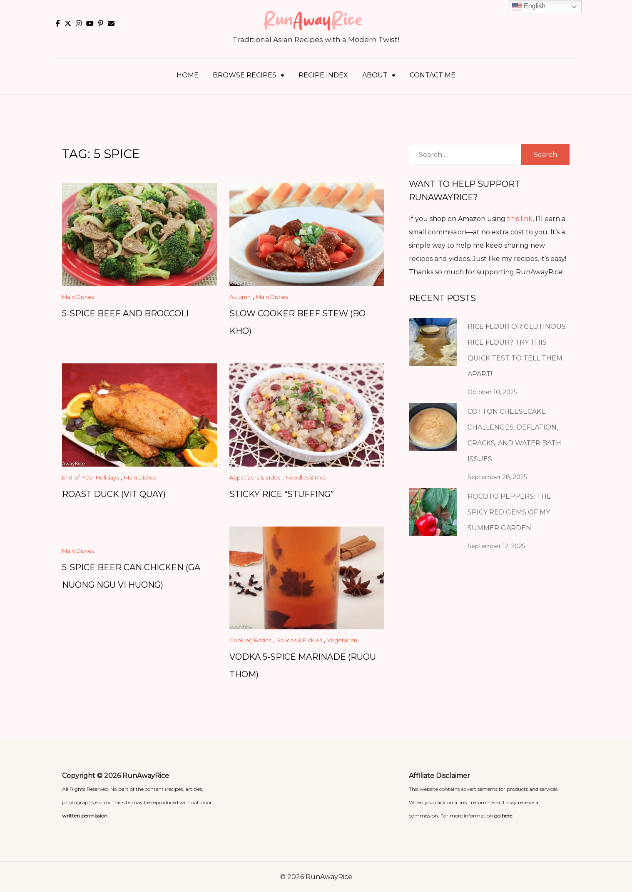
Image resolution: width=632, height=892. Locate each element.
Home (188, 75)
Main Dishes (78, 296)
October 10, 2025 (492, 392)
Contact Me (432, 75)
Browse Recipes (244, 75)
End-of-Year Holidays (90, 477)
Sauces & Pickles (299, 640)
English (529, 7)
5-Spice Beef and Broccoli (125, 313)
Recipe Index (323, 75)
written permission (84, 815)
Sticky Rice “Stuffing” (281, 494)
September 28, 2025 (497, 477)
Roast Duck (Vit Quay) (114, 494)
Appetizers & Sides (254, 477)
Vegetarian (342, 640)
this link (519, 219)
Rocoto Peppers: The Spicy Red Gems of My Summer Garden (509, 512)
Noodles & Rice (306, 477)
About (375, 75)
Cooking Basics (250, 640)
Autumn (240, 296)
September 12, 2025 (496, 546)
